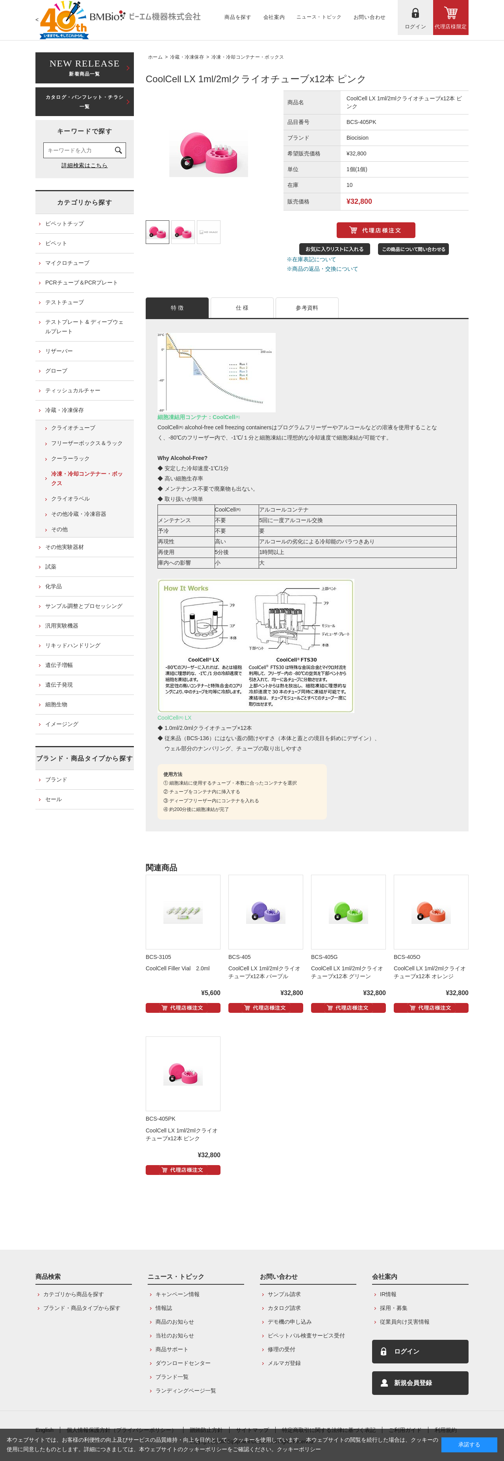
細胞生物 (56, 704)
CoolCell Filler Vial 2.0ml (177, 968)
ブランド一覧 (172, 1377)
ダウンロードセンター (183, 1363)
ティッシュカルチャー (72, 390)
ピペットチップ (64, 223)
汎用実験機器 (61, 625)
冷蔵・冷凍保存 (187, 57)
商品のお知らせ (175, 1322)
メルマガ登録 (284, 1363)
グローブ (56, 371)
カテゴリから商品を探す (73, 1294)
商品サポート (172, 1349)
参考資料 (307, 308)
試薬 (50, 566)
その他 (59, 529)
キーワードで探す (85, 131)
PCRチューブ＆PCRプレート (81, 282)
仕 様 (242, 308)
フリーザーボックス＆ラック (87, 443)
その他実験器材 (64, 547)
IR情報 (388, 1294)
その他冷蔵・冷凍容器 (78, 514)
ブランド (56, 779)
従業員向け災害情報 (405, 1322)
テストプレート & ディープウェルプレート (84, 326)
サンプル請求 (284, 1294)
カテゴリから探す (85, 202)
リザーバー (59, 351)
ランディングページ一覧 (186, 1390)
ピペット (56, 243)
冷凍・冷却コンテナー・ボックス (247, 57)
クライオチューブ (73, 428)
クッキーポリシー (299, 1449)
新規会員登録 (413, 1383)
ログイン (406, 1351)
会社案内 (384, 1276)
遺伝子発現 (59, 685)
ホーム (155, 57)
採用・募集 (394, 1308)
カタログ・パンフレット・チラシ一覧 (85, 101)
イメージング (61, 724)
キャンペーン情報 (178, 1294)
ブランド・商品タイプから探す (84, 758)
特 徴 (177, 308)
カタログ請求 (284, 1308)
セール (53, 799)
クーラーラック (70, 458)
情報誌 (164, 1308)
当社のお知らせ (175, 1335)
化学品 (53, 586)
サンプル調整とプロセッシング (83, 606)
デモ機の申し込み (290, 1322)
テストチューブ (64, 302)
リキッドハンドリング (72, 645)
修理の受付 (281, 1349)
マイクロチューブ (67, 263)
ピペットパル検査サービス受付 (306, 1335)
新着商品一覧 (84, 67)
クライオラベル (70, 498)
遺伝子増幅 (59, 665)
